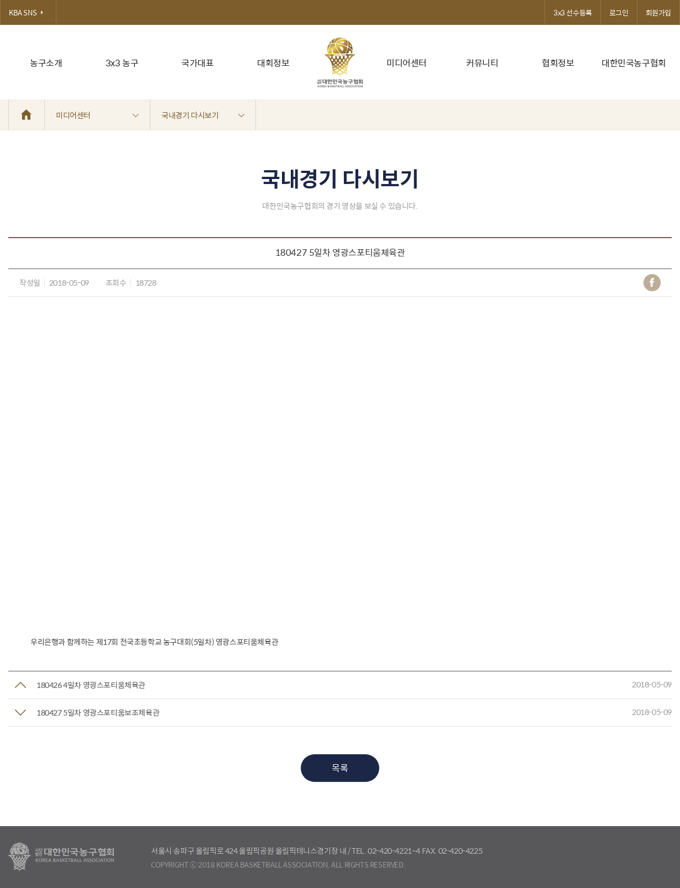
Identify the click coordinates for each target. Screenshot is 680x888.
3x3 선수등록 (572, 12)
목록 (340, 768)
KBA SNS (28, 12)
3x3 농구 (122, 63)
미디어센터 (406, 63)
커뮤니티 (482, 63)
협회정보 (558, 63)
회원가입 (658, 12)
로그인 (619, 12)
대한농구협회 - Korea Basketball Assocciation (61, 857)
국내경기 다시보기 (202, 115)
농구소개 (46, 63)
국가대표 (197, 63)
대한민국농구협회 (633, 63)
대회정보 (273, 63)
